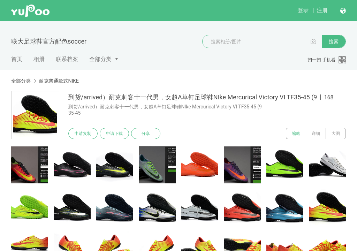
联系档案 (67, 59)
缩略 (296, 133)
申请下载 (114, 133)
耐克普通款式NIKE (59, 81)
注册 (322, 10)
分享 (146, 133)
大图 (336, 133)
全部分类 (100, 59)
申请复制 (83, 133)
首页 (16, 59)
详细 (316, 133)
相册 (39, 59)
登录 (303, 10)
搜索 (334, 41)
